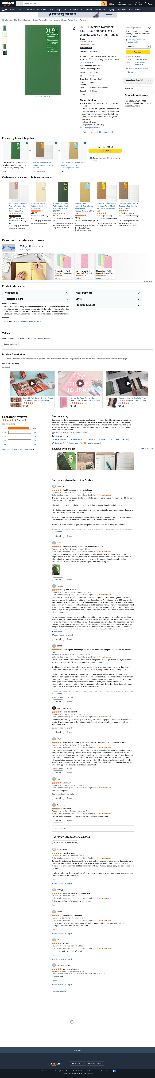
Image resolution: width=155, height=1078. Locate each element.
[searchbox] (62, 3)
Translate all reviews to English (65, 842)
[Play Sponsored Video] (32, 383)
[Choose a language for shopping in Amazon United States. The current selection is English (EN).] (111, 4)
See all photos (146, 448)
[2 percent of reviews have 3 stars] (19, 436)
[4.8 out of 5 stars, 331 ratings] (59, 213)
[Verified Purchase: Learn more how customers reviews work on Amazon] (105, 495)
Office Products (7, 20)
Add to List (129, 88)
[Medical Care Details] (20, 9)
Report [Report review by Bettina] (54, 930)
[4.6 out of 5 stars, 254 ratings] (15, 213)
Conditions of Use (48, 1071)
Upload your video (10, 344)
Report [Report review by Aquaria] (69, 639)
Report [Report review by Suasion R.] (69, 536)
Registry (111, 10)
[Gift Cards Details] (77, 9)
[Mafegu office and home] (31, 246)
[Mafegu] (8, 248)
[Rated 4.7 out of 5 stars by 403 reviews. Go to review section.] (64, 276)
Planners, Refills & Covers (69, 20)
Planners (83, 20)
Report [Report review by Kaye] (69, 772)
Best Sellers (41, 10)
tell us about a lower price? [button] (29, 321)
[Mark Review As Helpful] (58, 536)
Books (51, 10)
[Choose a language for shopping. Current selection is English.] (76, 1063)
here (67, 314)
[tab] (60, 439)
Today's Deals (61, 10)
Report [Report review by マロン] (54, 955)
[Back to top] (77, 1052)
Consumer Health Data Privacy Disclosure (79, 1071)
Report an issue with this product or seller (97, 132)
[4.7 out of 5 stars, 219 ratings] (103, 213)
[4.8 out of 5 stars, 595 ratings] (37, 211)
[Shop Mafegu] (25, 250)
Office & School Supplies (22, 20)
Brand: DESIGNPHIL (88, 42)
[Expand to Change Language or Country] (84, 1064)
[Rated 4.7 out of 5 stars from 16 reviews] (38, 403)
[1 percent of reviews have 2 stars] (19, 440)
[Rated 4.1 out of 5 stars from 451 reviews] (134, 403)
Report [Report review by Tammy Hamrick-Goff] (69, 732)
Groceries (88, 10)
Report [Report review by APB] (69, 798)
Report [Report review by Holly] (69, 579)
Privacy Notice (60, 1071)
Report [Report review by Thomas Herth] (54, 880)
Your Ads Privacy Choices (103, 1071)
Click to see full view (42, 96)
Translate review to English (62, 884)
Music (130, 10)
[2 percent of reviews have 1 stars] (19, 445)
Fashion (138, 10)
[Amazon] (8, 4)
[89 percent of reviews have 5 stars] (19, 428)
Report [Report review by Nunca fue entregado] (54, 981)
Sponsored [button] (147, 281)
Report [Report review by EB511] (69, 701)
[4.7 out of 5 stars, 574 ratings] (81, 215)
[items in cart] (148, 4)
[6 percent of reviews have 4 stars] (19, 432)
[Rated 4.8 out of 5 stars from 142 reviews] (86, 403)
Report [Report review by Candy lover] (69, 820)
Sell (81, 10)
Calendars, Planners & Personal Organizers (45, 20)
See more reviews (59, 828)
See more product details (90, 128)
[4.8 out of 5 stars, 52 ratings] (124, 211)
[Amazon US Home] (55, 1064)
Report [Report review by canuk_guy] (54, 905)
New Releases (100, 10)
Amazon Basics (29, 10)
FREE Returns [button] (86, 62)
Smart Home (121, 10)
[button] (4, 9)
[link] (44, 150)
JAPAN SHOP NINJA (141, 59)
